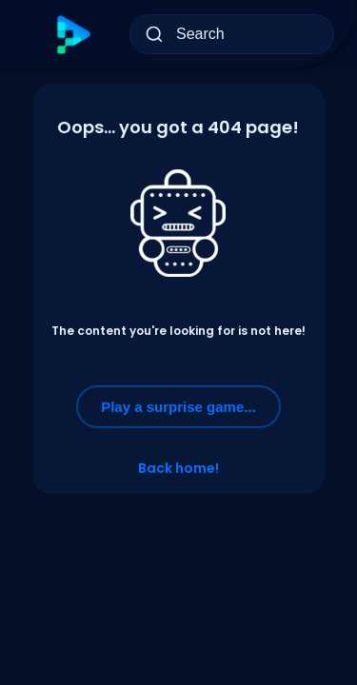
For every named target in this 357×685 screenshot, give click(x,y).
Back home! (178, 468)
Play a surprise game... (178, 407)
